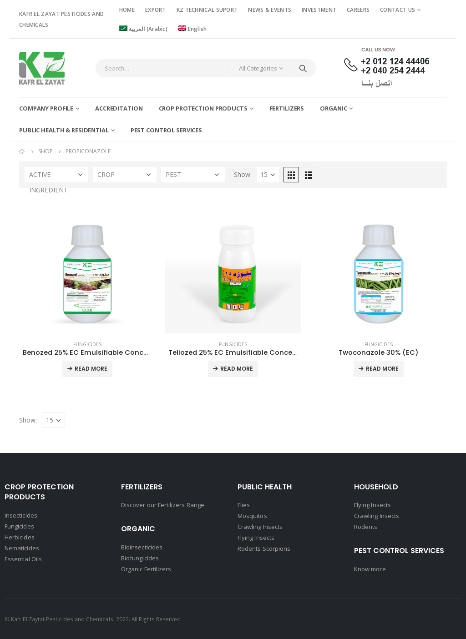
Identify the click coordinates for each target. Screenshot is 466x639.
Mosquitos (252, 516)
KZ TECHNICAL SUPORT (207, 9)
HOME (127, 9)
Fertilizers (286, 108)
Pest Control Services (166, 130)
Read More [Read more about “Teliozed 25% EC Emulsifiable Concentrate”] (236, 368)
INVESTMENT (319, 9)
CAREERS (358, 9)
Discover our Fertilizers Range (162, 505)
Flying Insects (256, 537)
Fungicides (87, 344)
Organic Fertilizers (146, 569)
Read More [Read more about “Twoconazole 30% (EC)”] (382, 368)
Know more (370, 569)
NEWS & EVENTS (269, 9)
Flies (244, 505)
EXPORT (155, 9)
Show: (243, 174)
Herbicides (20, 537)
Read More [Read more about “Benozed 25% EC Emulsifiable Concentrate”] (91, 368)
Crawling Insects (260, 527)
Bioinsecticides (141, 547)
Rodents (365, 527)
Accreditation (118, 108)
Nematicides (22, 548)
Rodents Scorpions (264, 548)
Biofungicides (140, 558)
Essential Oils (23, 559)
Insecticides (21, 515)
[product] (87, 265)
